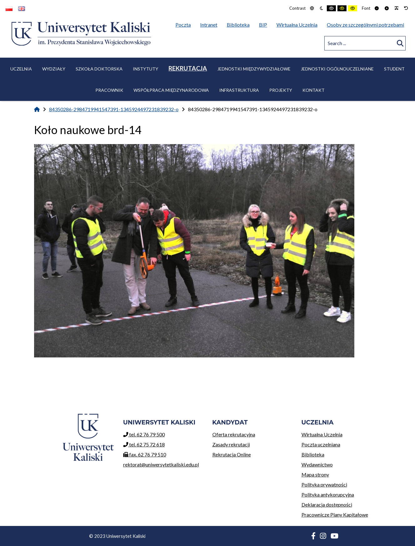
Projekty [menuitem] (280, 90)
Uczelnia (21, 68)
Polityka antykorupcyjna (327, 494)
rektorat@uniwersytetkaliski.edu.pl (161, 464)
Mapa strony (315, 474)
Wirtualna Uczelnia (341, 433)
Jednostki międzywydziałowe (254, 68)
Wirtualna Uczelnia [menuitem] (298, 23)
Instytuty (145, 68)
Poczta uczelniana (341, 443)
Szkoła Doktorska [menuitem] (99, 68)
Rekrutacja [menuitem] (188, 68)
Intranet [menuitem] (208, 25)
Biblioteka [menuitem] (240, 23)
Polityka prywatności (324, 484)
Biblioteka (341, 453)
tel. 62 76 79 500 (144, 434)
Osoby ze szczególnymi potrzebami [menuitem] (365, 25)
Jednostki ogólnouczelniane (337, 68)
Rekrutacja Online (252, 453)
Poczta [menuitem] (184, 23)
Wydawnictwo (341, 463)
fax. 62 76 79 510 (144, 454)
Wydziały (53, 68)
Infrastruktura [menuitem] (239, 90)
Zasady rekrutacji (252, 443)
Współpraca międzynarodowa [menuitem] (171, 90)
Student (394, 68)
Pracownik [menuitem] (109, 90)
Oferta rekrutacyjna (252, 433)
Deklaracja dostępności (326, 504)
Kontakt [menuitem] (313, 90)
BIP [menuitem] (264, 23)
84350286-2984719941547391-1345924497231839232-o (114, 109)
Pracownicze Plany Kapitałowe (334, 514)
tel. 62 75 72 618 (144, 444)
